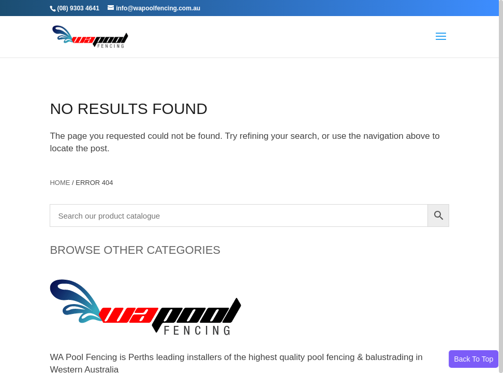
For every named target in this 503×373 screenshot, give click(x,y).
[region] (251, 186)
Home (60, 183)
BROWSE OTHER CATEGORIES (135, 249)
